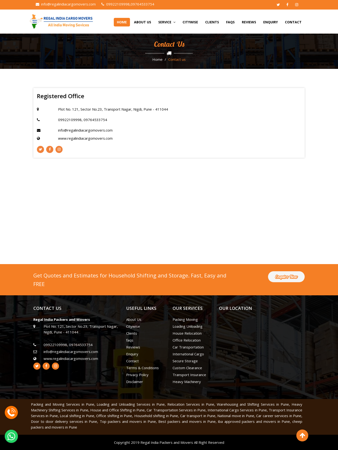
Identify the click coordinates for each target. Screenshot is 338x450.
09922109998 (115, 4)
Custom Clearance (187, 367)
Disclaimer (134, 381)
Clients (212, 22)
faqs (230, 22)
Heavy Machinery (187, 381)
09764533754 (142, 4)
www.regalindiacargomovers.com (85, 138)
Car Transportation (188, 347)
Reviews (249, 22)
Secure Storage (185, 360)
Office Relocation (187, 340)
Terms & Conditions (142, 367)
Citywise (190, 22)
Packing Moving (185, 319)
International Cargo (188, 354)
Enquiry (270, 22)
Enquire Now (286, 276)
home (122, 22)
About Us (142, 22)
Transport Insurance (189, 374)
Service (166, 22)
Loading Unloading (188, 326)
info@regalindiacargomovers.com (66, 4)
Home (157, 59)
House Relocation (187, 333)
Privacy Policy (137, 374)
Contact (293, 22)
